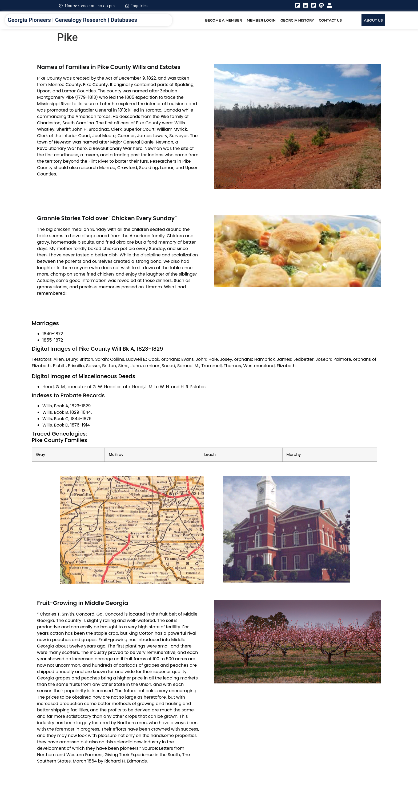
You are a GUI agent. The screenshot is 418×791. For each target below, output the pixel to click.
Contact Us (330, 20)
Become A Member (223, 20)
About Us (373, 20)
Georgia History (297, 20)
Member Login (261, 20)
